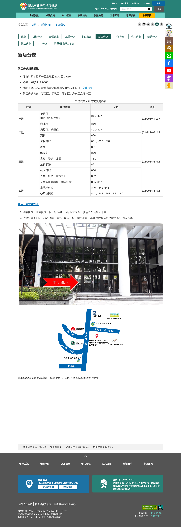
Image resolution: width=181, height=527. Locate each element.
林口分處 (42, 43)
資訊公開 (98, 15)
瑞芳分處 (152, 36)
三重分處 (70, 36)
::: (17, 2)
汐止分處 (26, 43)
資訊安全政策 (25, 504)
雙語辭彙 (135, 3)
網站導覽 (124, 3)
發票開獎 (146, 15)
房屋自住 (104, 8)
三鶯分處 (54, 36)
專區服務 (130, 15)
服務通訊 (60, 24)
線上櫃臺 (66, 15)
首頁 (33, 24)
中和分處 (120, 36)
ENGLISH (146, 3)
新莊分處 (87, 36)
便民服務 (82, 15)
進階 (159, 9)
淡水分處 (136, 36)
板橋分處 (37, 36)
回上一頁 (148, 24)
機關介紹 (50, 15)
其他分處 (67, 487)
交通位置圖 (48, 487)
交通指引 (87, 87)
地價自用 (114, 8)
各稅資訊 (34, 15)
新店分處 (103, 36)
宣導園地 (114, 15)
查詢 (149, 9)
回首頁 (114, 3)
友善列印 (144, 24)
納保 (97, 8)
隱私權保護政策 (43, 504)
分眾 (158, 3)
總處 (23, 36)
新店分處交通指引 (28, 204)
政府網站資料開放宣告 (65, 504)
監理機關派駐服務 (64, 43)
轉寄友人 (139, 24)
